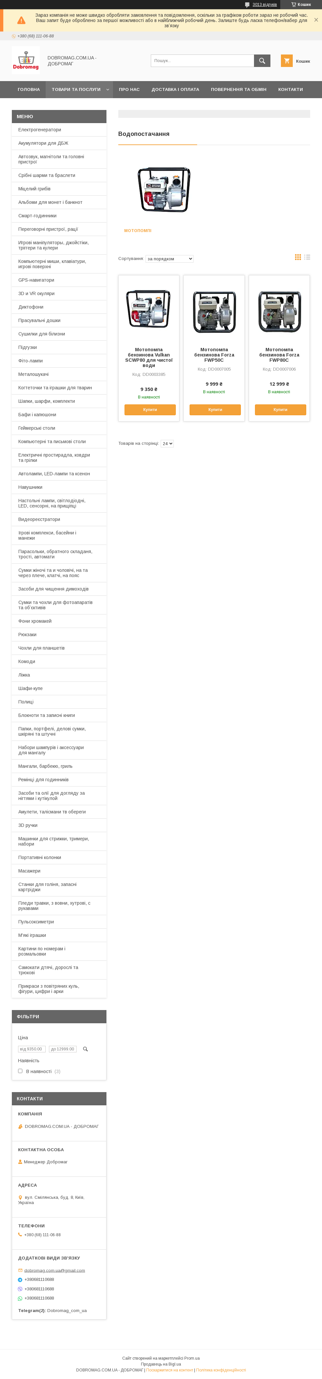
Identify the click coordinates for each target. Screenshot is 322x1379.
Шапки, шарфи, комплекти (46, 401)
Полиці (26, 701)
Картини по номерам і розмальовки (41, 951)
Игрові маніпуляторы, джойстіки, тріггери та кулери (53, 245)
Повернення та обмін (238, 89)
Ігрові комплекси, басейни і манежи (47, 535)
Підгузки (27, 347)
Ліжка (24, 675)
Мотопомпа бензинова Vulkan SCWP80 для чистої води (149, 357)
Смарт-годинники (37, 215)
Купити (150, 409)
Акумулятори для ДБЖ (43, 143)
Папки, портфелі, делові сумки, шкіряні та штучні (52, 731)
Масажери (29, 870)
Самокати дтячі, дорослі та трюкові (48, 970)
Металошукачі (33, 374)
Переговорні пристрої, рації (48, 229)
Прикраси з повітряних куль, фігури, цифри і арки (48, 988)
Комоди (26, 661)
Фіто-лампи (30, 360)
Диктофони (30, 307)
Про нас (129, 89)
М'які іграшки (32, 935)
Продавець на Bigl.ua (161, 1364)
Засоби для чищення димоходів (53, 589)
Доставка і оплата (175, 89)
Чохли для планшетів (41, 648)
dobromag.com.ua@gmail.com (54, 1270)
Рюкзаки (27, 634)
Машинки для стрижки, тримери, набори (53, 841)
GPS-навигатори (36, 280)
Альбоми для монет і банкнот (50, 202)
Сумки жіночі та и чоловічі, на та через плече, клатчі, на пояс (53, 573)
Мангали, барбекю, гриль (45, 766)
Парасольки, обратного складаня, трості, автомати (55, 554)
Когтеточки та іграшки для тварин (55, 387)
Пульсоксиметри (36, 921)
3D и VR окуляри (36, 293)
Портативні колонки (39, 857)
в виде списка (307, 258)
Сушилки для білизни (41, 333)
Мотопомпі (137, 230)
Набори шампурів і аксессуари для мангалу (51, 750)
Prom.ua (192, 1358)
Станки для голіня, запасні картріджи (47, 887)
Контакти (290, 89)
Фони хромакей (35, 621)
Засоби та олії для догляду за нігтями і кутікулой (51, 795)
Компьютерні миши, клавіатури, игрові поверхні (52, 264)
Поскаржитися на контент (169, 1370)
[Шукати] (262, 60)
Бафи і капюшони (37, 414)
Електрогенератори (39, 129)
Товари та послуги (76, 89)
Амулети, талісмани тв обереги (52, 811)
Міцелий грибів (34, 188)
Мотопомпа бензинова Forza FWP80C (279, 355)
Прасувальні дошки (39, 320)
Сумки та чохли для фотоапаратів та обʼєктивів (55, 605)
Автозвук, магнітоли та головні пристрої (51, 159)
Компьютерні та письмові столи (52, 441)
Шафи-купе (30, 688)
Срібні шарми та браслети (46, 175)
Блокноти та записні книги (46, 715)
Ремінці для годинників (43, 779)
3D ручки (27, 825)
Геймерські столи (36, 428)
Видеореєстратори (39, 519)
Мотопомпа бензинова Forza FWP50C (214, 355)
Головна (29, 89)
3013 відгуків (265, 4)
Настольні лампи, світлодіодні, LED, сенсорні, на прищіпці (51, 503)
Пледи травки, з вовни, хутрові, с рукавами (54, 905)
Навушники (30, 487)
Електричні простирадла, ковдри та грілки (54, 457)
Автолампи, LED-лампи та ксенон (54, 473)
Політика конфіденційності (221, 1370)
